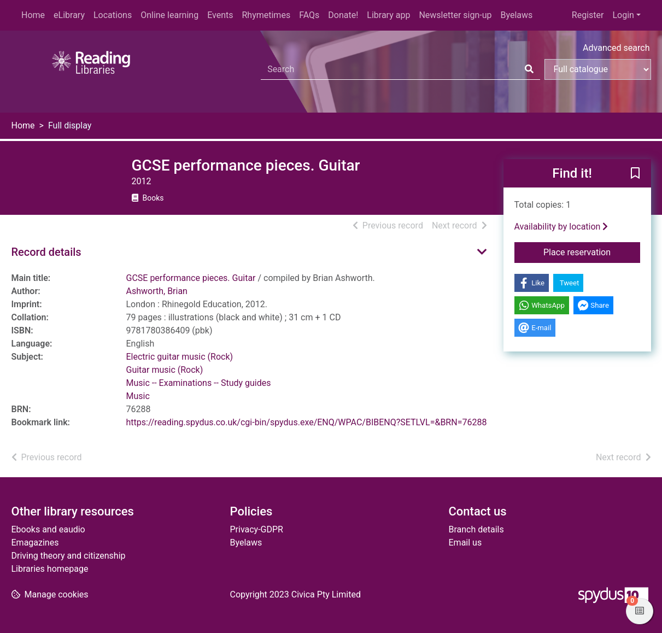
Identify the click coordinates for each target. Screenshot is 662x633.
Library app (388, 15)
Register (588, 15)
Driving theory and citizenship (68, 555)
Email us (465, 542)
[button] (635, 174)
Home (33, 15)
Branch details (476, 529)
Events (220, 15)
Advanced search (616, 48)
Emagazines (35, 542)
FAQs (309, 15)
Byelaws (516, 15)
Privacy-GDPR (256, 529)
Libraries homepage (50, 569)
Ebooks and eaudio (48, 529)
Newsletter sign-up (455, 15)
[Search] (529, 69)
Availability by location (561, 226)
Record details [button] (46, 252)
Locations (112, 15)
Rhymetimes (266, 15)
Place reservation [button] (591, 251)
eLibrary (69, 15)
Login (623, 15)
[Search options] (597, 69)
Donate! (343, 15)
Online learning (169, 15)
